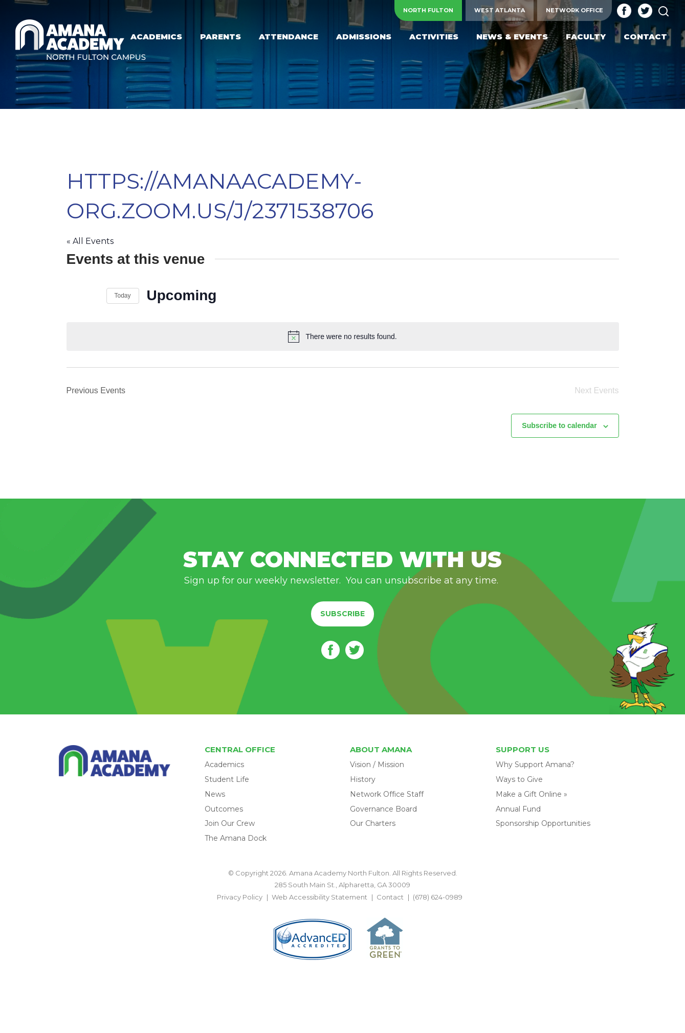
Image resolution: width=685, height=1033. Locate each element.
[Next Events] (92, 295)
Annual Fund (518, 809)
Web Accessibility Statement (319, 897)
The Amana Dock (236, 838)
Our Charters (372, 823)
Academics (224, 764)
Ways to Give (519, 779)
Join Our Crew (230, 823)
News (215, 794)
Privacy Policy (239, 897)
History (362, 779)
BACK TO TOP (342, 908)
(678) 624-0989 (437, 897)
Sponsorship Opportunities (543, 823)
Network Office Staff (387, 794)
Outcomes (224, 809)
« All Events (90, 241)
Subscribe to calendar (559, 425)
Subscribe (342, 613)
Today (123, 295)
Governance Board (383, 809)
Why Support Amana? (535, 764)
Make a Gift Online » (531, 794)
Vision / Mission (377, 764)
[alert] (343, 336)
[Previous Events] (73, 295)
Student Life (227, 779)
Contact (390, 897)
